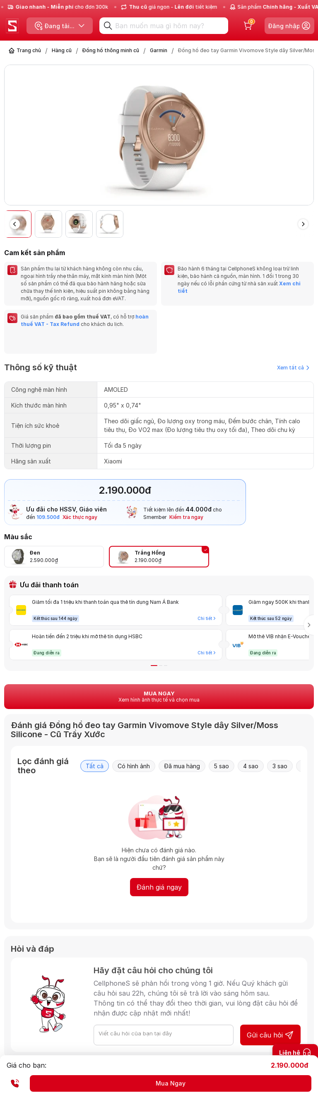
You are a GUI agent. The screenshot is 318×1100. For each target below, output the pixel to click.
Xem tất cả (293, 367)
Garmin (158, 50)
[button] (303, 224)
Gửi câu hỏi (270, 1035)
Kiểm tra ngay (186, 517)
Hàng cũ (62, 50)
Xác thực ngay (80, 517)
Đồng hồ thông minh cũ (110, 50)
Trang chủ (29, 50)
